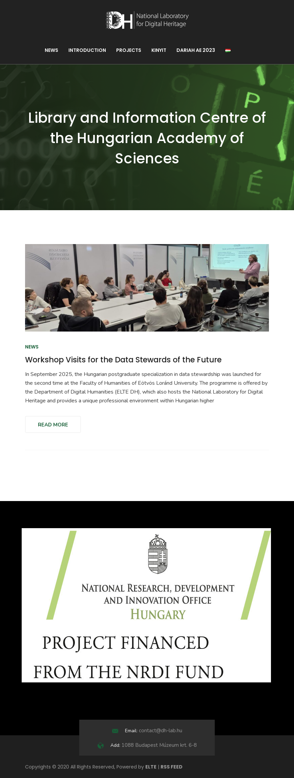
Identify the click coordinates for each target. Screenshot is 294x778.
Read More (53, 424)
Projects (128, 50)
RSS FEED (172, 766)
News (51, 50)
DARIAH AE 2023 (195, 50)
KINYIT (158, 50)
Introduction (87, 50)
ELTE (150, 766)
